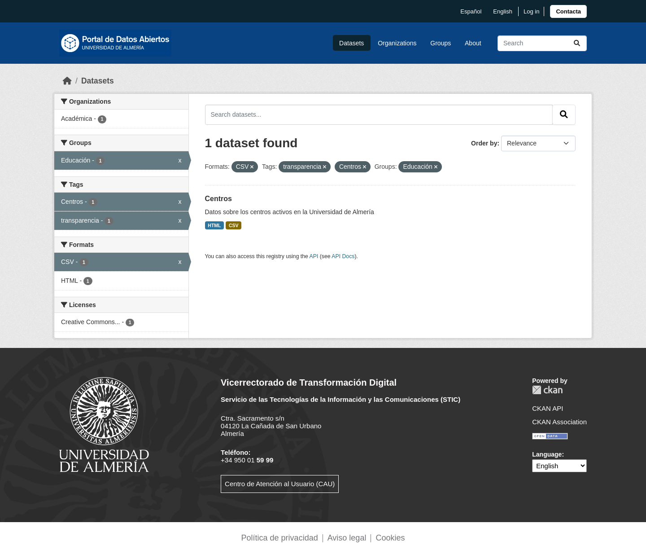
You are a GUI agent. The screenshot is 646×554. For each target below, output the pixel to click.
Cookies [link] (390, 537)
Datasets (351, 43)
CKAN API (547, 408)
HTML (214, 225)
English (502, 11)
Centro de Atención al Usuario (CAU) (280, 484)
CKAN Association (559, 422)
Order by (484, 143)
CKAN (547, 390)
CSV (234, 225)
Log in (531, 11)
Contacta (568, 11)
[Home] (67, 80)
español (470, 11)
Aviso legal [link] (347, 537)
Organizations (397, 43)
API (314, 256)
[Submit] (577, 43)
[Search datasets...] (542, 43)
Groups (440, 43)
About (473, 43)
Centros (218, 198)
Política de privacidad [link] (279, 537)
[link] (568, 11)
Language (547, 454)
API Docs (343, 256)
